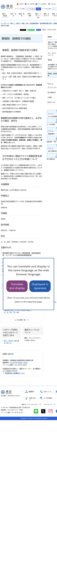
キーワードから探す (27, 9)
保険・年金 (25, 23)
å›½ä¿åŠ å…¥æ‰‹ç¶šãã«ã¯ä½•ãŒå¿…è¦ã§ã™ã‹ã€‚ (18, 310)
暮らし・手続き (15, 23)
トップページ (5, 23)
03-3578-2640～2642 (19, 362)
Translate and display (17, 286)
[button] (20, 4)
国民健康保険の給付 (46, 23)
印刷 (39, 29)
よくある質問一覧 (20, 320)
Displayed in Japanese (40, 286)
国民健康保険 (34, 23)
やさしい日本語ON (42, 3)
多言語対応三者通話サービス (15, 373)
